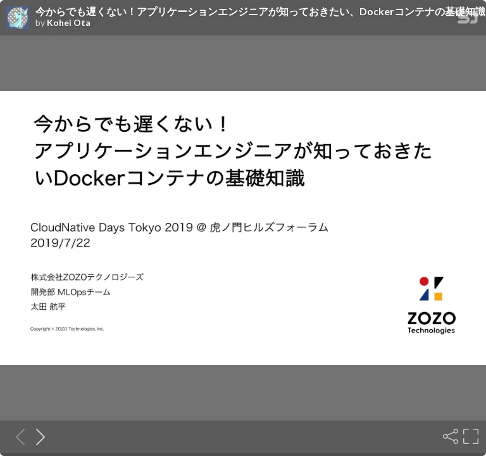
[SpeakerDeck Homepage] (468, 20)
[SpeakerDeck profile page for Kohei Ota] (17, 18)
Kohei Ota (68, 22)
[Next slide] (37, 436)
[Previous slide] (16, 436)
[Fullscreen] (469, 436)
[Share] (449, 436)
